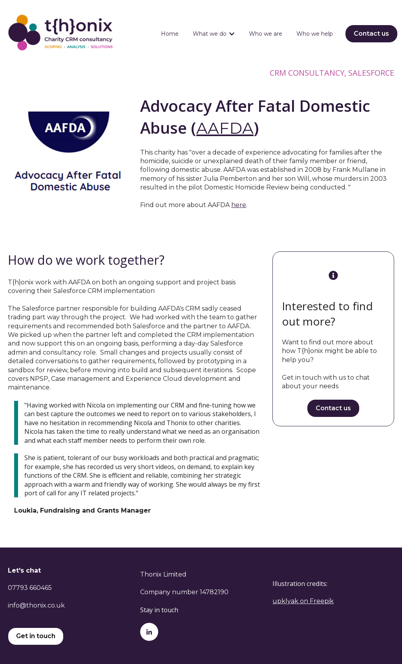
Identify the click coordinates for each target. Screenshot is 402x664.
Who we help (314, 33)
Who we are (265, 33)
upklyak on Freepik (303, 601)
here (238, 205)
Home (170, 33)
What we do (210, 33)
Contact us (371, 33)
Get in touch (35, 636)
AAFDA (225, 128)
